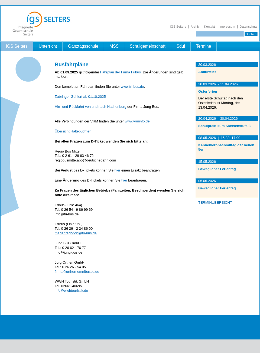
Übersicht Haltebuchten (73, 131)
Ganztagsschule (83, 46)
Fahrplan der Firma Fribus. (121, 72)
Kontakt (209, 26)
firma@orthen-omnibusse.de (77, 272)
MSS (114, 46)
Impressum (227, 26)
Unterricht (48, 46)
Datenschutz (248, 26)
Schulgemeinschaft (147, 46)
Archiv (195, 26)
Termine (203, 46)
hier (118, 170)
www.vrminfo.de (137, 121)
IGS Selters (178, 26)
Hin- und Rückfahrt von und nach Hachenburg (90, 107)
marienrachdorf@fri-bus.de (76, 233)
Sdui (181, 46)
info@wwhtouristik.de (71, 291)
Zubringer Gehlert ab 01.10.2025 (80, 97)
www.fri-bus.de (132, 87)
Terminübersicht (215, 202)
